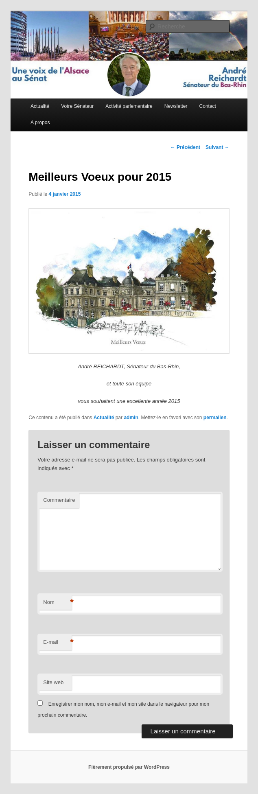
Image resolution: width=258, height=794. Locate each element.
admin (131, 417)
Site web (53, 682)
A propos (40, 122)
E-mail (57, 642)
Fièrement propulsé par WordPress (129, 767)
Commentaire (59, 500)
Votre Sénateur (77, 106)
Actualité (40, 106)
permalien (215, 417)
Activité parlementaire (128, 106)
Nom (57, 602)
